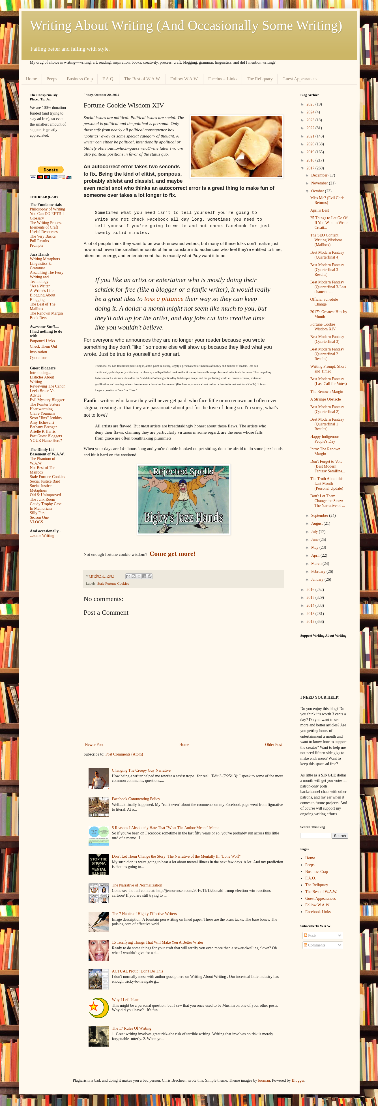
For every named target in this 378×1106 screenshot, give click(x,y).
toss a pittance (164, 298)
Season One (39, 517)
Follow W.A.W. (184, 78)
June (315, 539)
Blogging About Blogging (42, 297)
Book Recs (38, 318)
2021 (310, 136)
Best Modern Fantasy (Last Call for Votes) (328, 381)
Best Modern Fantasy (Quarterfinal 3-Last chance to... (328, 287)
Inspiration (38, 352)
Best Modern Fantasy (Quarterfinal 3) (327, 339)
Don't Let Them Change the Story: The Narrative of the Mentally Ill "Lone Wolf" (176, 856)
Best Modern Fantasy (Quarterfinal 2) (327, 409)
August (317, 523)
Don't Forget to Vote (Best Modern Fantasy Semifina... (327, 466)
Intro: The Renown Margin (325, 451)
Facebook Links (222, 78)
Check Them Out (43, 346)
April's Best (319, 210)
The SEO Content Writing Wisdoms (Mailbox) (326, 240)
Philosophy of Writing (47, 209)
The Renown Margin (46, 313)
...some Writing (42, 535)
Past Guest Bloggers (46, 436)
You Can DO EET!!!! (47, 214)
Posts (310, 935)
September (320, 515)
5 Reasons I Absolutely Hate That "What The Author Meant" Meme (166, 828)
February (319, 571)
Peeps (52, 78)
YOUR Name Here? (46, 440)
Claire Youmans (42, 413)
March (317, 563)
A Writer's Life (41, 291)
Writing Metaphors (45, 259)
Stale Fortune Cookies (113, 584)
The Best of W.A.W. (142, 78)
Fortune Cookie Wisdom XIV (323, 326)
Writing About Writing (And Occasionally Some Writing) (186, 25)
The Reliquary (260, 78)
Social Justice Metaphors (41, 488)
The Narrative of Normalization (137, 885)
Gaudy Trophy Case (46, 504)
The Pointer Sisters (45, 404)
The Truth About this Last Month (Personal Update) (326, 483)
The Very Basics (43, 236)
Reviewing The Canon (48, 386)
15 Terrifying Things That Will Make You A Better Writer (157, 942)
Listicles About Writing (42, 379)
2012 (310, 621)
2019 (310, 152)
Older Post (273, 745)
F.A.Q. (108, 78)
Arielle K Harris (43, 431)
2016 (310, 590)
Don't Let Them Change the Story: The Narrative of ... (327, 501)
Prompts (36, 245)
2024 (310, 112)
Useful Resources (44, 232)
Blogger (298, 1080)
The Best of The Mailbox (42, 306)
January (318, 579)
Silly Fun (37, 513)
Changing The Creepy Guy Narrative (141, 770)
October (318, 191)
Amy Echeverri (42, 422)
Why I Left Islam (125, 1000)
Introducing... (40, 373)
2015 (310, 597)
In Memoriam (41, 508)
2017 (310, 168)
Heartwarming (41, 409)
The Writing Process (46, 223)
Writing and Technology (39, 279)
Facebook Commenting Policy (136, 799)
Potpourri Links (42, 341)
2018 (310, 160)
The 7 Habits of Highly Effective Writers (144, 914)
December (319, 175)
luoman (264, 1080)
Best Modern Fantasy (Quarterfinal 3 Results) (327, 270)
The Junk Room (42, 499)
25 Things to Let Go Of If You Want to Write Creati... (328, 223)
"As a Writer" (40, 286)
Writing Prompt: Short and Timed (327, 368)
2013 (310, 614)
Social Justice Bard (45, 481)
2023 (310, 120)
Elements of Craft (44, 227)
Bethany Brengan (44, 427)
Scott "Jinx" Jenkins (46, 418)
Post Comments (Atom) (124, 754)
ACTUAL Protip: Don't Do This (137, 971)
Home (31, 78)
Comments (314, 945)
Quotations (38, 358)
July (315, 532)
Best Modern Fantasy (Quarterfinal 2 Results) (327, 354)
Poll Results (39, 241)
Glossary (37, 218)
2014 (310, 605)
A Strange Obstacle (325, 399)
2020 (310, 144)
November (320, 183)
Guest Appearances (299, 78)
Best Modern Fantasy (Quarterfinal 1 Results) (327, 424)
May (315, 547)
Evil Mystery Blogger (47, 400)
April (316, 555)
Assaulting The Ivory (47, 272)
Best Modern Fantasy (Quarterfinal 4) (327, 254)
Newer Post (94, 745)
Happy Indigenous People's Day (324, 439)
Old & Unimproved (45, 495)
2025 (310, 104)
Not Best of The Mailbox (42, 470)
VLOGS (36, 522)
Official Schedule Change (324, 301)
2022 (310, 128)
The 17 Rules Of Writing (131, 1028)
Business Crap (80, 78)
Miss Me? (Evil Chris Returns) (327, 200)
